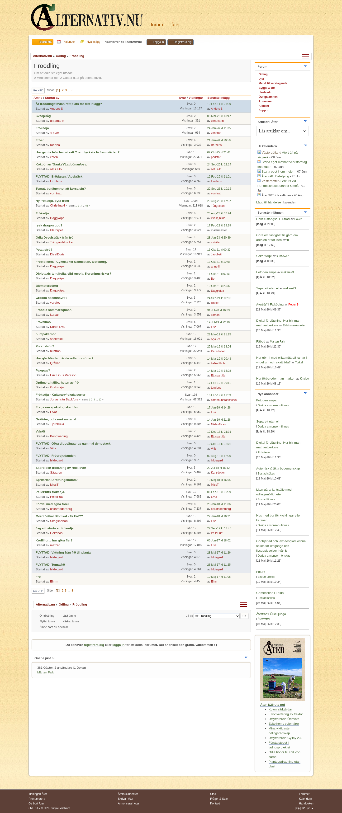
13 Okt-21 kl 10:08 (219, 261)
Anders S (56, 108)
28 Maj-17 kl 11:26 (219, 552)
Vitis (53, 448)
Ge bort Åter (36, 803)
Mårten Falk (45, 672)
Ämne (37, 97)
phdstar (216, 157)
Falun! (260, 571)
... (69, 90)
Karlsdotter (218, 351)
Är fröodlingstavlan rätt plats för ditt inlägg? (69, 104)
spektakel (56, 339)
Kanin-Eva (57, 327)
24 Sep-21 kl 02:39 (219, 298)
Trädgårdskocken (62, 242)
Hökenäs (56, 533)
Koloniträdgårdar (280, 709)
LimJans (56, 181)
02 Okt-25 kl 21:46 (219, 152)
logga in (118, 645)
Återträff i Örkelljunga (271, 614)
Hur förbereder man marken (275, 378)
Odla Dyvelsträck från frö (54, 237)
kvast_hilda (218, 218)
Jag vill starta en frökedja (55, 528)
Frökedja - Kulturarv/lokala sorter (61, 394)
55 (87, 205)
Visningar (196, 97)
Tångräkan (217, 205)
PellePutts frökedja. (50, 492)
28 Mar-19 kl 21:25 (219, 334)
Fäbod (260, 341)
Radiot (215, 303)
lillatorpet (56, 230)
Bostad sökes (266, 473)
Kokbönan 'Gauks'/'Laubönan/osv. (61, 164)
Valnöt (40, 431)
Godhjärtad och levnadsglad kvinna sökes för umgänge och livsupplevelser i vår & (281, 545)
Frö (38, 576)
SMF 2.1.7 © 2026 (38, 808)
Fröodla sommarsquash (53, 310)
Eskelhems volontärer (284, 723)
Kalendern (305, 798)
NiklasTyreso (219, 424)
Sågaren (56, 472)
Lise (213, 327)
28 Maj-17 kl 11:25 (219, 564)
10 (100, 399)
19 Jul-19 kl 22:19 (218, 322)
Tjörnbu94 (57, 424)
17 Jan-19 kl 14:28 (219, 407)
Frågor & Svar (219, 798)
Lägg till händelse (268, 202)
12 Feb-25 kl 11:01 (219, 176)
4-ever (54, 133)
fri (287, 240)
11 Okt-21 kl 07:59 (219, 274)
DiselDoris (57, 254)
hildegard (56, 460)
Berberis (216, 145)
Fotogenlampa (266, 272)
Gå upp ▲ (308, 808)
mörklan (216, 242)
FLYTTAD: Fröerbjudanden (56, 455)
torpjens (216, 387)
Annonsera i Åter (128, 803)
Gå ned (38, 90)
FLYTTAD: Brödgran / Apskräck (59, 176)
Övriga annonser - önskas (274, 555)
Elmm (54, 581)
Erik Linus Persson (63, 375)
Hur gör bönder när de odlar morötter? (65, 358)
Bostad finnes (266, 499)
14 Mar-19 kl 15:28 (219, 370)
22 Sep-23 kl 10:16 (219, 188)
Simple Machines (60, 808)
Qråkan (55, 363)
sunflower (282, 256)
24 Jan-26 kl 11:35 (219, 128)
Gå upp (38, 590)
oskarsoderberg (61, 509)
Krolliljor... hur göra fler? (54, 540)
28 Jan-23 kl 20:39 (219, 237)
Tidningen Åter (37, 794)
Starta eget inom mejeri (278, 171)
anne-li (215, 266)
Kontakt (215, 803)
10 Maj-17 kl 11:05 (219, 576)
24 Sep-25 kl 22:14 (219, 164)
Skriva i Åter (125, 798)
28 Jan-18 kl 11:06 (219, 504)
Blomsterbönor (47, 285)
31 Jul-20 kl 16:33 (218, 310)
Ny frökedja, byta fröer (52, 200)
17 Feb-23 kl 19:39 (219, 225)
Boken (298, 219)
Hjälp (297, 808)
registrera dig (94, 645)
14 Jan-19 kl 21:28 (219, 419)
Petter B (293, 304)
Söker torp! (264, 256)
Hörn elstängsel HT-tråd (273, 219)
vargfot (55, 302)
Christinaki (57, 205)
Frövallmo (43, 322)
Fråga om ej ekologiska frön (57, 407)
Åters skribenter (128, 794)
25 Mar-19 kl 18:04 (219, 346)
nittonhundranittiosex (224, 400)
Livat (53, 412)
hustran (55, 351)
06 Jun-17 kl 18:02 (219, 540)
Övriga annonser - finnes (273, 405)
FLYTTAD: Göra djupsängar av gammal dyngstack (73, 443)
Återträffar (264, 619)
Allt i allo (56, 169)
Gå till (189, 615)
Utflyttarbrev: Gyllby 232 (285, 738)
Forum (157, 24)
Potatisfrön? (45, 346)
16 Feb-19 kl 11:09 (219, 395)
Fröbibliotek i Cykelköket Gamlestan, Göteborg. (71, 261)
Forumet (304, 794)
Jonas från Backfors (64, 399)
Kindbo (304, 378)
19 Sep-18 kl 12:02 (219, 444)
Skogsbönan (59, 521)
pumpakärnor (46, 334)
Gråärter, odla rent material (56, 419)
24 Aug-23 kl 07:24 (219, 213)
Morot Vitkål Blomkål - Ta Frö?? (59, 516)
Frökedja (42, 128)
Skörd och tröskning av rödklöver (61, 468)
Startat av (52, 97)
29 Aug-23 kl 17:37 (219, 201)
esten (54, 157)
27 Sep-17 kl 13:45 (219, 528)
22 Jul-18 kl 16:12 (218, 468)
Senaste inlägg (220, 97)
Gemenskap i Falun (270, 593)
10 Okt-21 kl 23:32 (219, 286)
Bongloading (59, 436)
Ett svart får (218, 375)
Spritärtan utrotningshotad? (57, 480)
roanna (55, 145)
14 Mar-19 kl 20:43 (219, 358)
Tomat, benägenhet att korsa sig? (61, 188)
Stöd (213, 794)
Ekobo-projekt (266, 576)
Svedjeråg (43, 116)
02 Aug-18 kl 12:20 (219, 456)
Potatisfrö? (44, 249)
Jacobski (216, 254)
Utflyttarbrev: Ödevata (284, 719)
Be (213, 278)
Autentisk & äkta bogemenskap (278, 468)
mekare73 (287, 272)
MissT (54, 484)
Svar (182, 97)
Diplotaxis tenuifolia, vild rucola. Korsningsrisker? (73, 273)
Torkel (299, 362)
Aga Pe (215, 339)
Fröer (40, 140)
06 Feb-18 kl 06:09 (219, 492)
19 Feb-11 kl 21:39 (219, 104)
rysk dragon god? (49, 225)
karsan (55, 314)
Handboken (306, 803)
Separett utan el (267, 288)
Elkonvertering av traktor (286, 714)
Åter (176, 24)
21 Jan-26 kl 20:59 (219, 140)
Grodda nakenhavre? (51, 298)
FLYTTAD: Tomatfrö (50, 564)
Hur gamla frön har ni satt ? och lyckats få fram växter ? (77, 152)
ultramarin (57, 120)
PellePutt (56, 496)
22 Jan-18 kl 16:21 (219, 516)
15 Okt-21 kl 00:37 (219, 249)
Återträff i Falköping (275, 176)
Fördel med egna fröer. (53, 504)
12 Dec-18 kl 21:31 (219, 431)
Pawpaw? (43, 370)
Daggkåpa (57, 218)
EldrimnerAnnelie (293, 325)
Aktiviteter (263, 452)
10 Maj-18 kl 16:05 (219, 480)
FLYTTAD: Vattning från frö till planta (63, 552)
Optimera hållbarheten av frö (57, 382)
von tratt (216, 133)
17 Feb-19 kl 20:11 (219, 383)
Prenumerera (36, 798)
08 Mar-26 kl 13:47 (219, 116)
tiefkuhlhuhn (219, 363)
